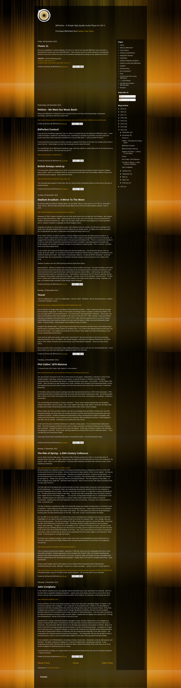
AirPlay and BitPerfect (127, 53)
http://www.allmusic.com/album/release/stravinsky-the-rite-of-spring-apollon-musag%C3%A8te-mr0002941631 (75, 570)
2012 (122, 130)
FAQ (121, 74)
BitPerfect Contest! (48, 129)
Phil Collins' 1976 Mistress (52, 364)
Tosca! (41, 295)
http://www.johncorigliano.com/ (48, 599)
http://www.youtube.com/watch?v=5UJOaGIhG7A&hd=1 (57, 547)
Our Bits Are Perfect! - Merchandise (127, 84)
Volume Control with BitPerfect (130, 63)
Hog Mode (123, 58)
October (125, 171)
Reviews (123, 88)
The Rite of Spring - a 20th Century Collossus (63, 453)
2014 (122, 124)
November (126, 135)
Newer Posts (44, 663)
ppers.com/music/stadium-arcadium (62, 212)
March (124, 180)
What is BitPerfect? (126, 48)
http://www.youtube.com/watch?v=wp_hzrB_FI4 (54, 179)
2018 (122, 112)
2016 (122, 118)
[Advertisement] (75, 86)
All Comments (125, 100)
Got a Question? (125, 71)
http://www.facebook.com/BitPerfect (50, 155)
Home (76, 663)
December (126, 132)
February (125, 183)
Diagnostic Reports (126, 55)
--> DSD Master (125, 80)
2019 (122, 109)
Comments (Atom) (53, 668)
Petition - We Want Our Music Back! (57, 109)
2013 (122, 127)
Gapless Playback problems (129, 61)
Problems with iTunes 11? (46, 61)
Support (122, 66)
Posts (122, 96)
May (124, 177)
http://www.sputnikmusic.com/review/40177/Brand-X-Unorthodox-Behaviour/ (63, 373)
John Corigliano (47, 587)
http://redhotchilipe (44, 212)
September (126, 174)
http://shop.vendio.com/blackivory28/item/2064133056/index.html (60, 305)
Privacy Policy (125, 68)
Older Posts (107, 663)
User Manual (124, 50)
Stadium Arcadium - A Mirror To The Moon (61, 199)
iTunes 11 (43, 46)
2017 (122, 115)
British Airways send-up (51, 166)
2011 (122, 186)
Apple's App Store (86, 31)
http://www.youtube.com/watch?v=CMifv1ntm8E (54, 468)
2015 (122, 121)
